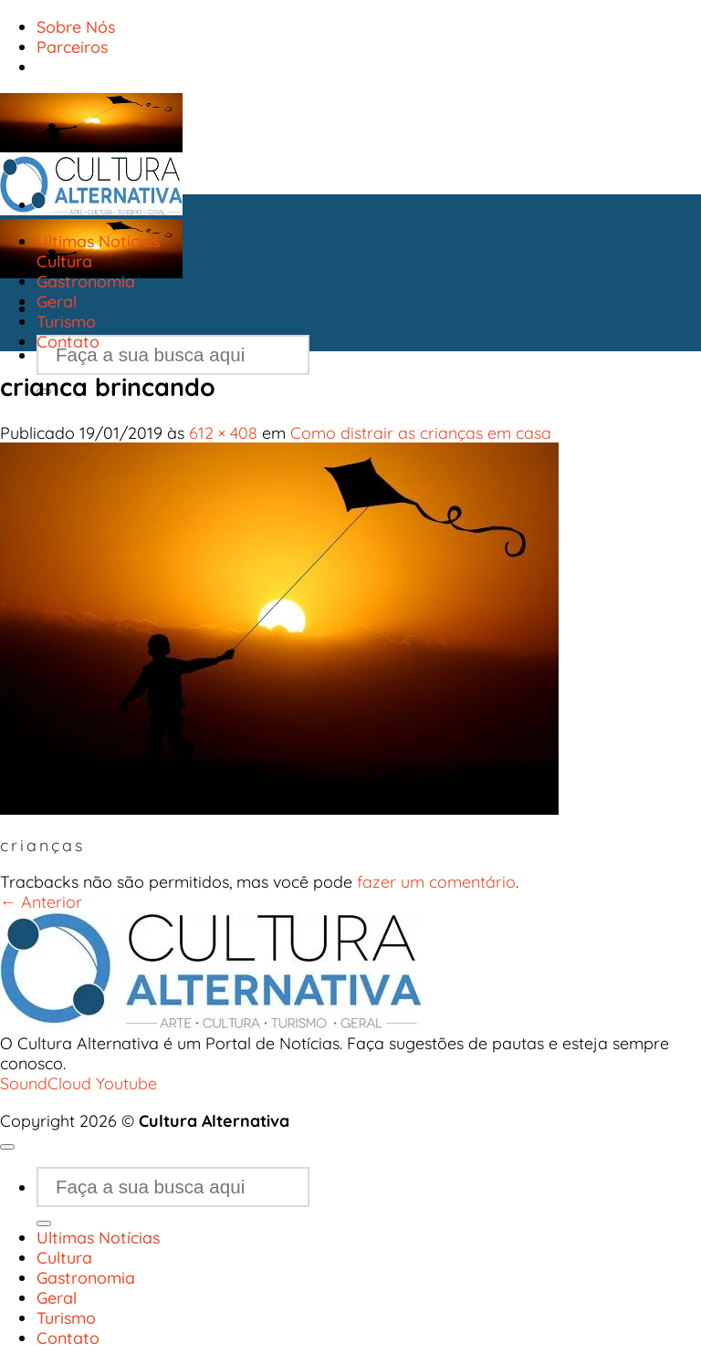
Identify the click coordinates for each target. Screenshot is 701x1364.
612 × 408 (223, 432)
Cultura (64, 261)
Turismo (66, 321)
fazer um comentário (436, 881)
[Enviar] (44, 1223)
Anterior (41, 901)
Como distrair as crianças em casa (420, 432)
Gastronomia (86, 281)
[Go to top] (7, 1147)
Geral (57, 301)
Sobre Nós (76, 26)
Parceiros (72, 46)
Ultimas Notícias (98, 241)
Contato (68, 341)
